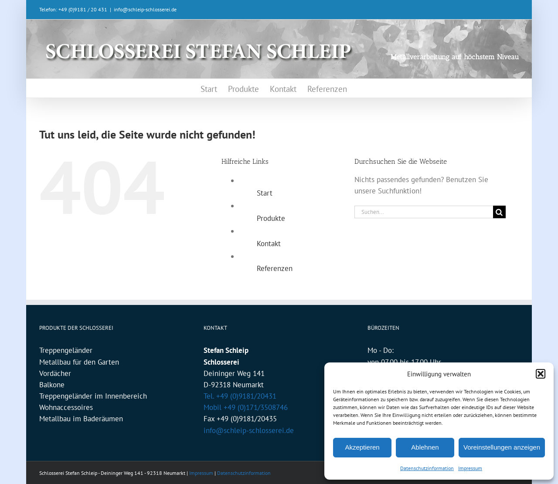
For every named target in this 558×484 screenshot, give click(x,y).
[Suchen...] (423, 212)
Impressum (470, 468)
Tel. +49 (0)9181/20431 (240, 396)
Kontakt (269, 243)
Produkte (271, 218)
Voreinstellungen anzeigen (501, 447)
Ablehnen (425, 447)
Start (264, 193)
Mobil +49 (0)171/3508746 (246, 407)
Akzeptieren (362, 447)
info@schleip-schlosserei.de (145, 9)
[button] (540, 373)
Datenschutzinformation (427, 468)
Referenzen (275, 268)
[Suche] (499, 212)
